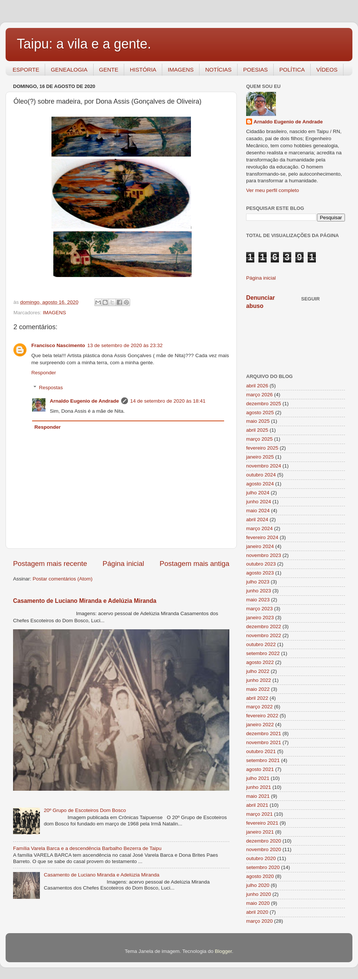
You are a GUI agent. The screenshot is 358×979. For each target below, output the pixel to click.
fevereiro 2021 (262, 823)
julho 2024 (257, 492)
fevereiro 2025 (262, 448)
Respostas (51, 387)
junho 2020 (258, 894)
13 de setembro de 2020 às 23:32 (125, 345)
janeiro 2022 (260, 724)
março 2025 (259, 439)
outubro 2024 (261, 475)
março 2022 (259, 706)
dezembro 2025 (263, 403)
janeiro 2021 (260, 832)
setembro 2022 (263, 653)
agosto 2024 (260, 484)
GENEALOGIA (69, 69)
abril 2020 (257, 912)
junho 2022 (258, 680)
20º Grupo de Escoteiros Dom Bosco (85, 810)
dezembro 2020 (263, 841)
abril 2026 (257, 385)
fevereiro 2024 (262, 537)
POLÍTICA (292, 69)
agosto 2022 (260, 662)
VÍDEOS (326, 69)
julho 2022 (257, 671)
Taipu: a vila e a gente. (84, 43)
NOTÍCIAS (218, 69)
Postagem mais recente (50, 563)
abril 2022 (257, 698)
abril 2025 (257, 430)
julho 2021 (257, 778)
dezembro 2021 (263, 733)
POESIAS (255, 69)
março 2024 (259, 528)
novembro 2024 (263, 466)
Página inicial (123, 563)
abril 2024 (257, 519)
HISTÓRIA (143, 69)
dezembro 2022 (263, 626)
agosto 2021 (260, 769)
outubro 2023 (261, 564)
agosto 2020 (260, 876)
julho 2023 (257, 582)
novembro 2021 (263, 742)
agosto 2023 (260, 573)
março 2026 (259, 394)
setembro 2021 (263, 760)
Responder (43, 372)
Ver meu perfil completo (272, 190)
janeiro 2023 (260, 617)
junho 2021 (258, 787)
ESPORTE (26, 69)
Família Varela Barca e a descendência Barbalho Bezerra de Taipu (87, 848)
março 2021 (259, 814)
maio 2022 (258, 689)
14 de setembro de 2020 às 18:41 (167, 401)
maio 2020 (258, 903)
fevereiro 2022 (262, 715)
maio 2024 (258, 510)
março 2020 (259, 921)
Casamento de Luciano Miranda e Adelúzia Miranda (84, 601)
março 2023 (259, 608)
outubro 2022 (261, 644)
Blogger (223, 951)
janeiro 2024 (260, 546)
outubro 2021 (261, 751)
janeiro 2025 (260, 457)
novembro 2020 (263, 849)
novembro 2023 (263, 555)
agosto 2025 (260, 412)
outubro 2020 (261, 858)
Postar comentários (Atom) (63, 579)
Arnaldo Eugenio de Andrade (84, 401)
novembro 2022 (263, 635)
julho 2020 (257, 885)
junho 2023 (258, 591)
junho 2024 (258, 501)
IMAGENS (181, 69)
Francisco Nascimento (58, 345)
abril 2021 (257, 805)
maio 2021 (258, 796)
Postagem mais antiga (194, 563)
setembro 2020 (263, 867)
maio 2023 (258, 599)
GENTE (109, 69)
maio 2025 (258, 421)
